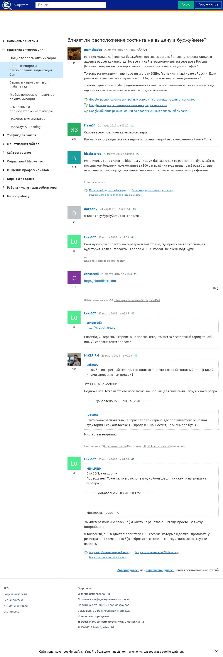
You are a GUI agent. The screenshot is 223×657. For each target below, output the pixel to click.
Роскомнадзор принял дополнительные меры (115, 194)
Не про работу (15, 196)
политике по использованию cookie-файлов (151, 651)
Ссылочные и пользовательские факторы (31, 108)
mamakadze (93, 49)
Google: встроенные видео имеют (108, 557)
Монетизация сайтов (20, 143)
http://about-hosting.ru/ (156, 446)
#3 (134, 209)
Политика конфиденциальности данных (105, 599)
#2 (137, 154)
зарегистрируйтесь (160, 570)
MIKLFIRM (91, 355)
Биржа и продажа (17, 178)
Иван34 (89, 125)
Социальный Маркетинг (22, 161)
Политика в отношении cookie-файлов (103, 605)
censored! (91, 273)
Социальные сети (15, 594)
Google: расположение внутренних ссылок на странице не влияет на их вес (142, 99)
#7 (135, 355)
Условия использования (94, 594)
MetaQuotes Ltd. (104, 627)
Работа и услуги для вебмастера (29, 187)
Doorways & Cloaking (25, 127)
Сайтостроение (16, 152)
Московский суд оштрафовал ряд (108, 190)
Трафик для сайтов (18, 135)
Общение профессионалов (25, 169)
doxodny (90, 208)
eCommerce (11, 611)
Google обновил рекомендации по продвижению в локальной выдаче (138, 111)
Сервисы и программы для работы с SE (30, 84)
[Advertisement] (111, 22)
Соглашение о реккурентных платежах (104, 611)
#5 (135, 274)
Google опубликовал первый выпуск (110, 552)
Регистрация (208, 4)
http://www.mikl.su (115, 446)
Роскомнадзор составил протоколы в (153, 190)
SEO (5, 588)
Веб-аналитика (13, 600)
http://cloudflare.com (100, 280)
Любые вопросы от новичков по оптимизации (32, 96)
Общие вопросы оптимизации (33, 58)
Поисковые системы (19, 40)
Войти (186, 4)
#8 (132, 459)
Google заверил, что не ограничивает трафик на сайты (128, 105)
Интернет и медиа (15, 606)
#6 (132, 313)
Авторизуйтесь (128, 570)
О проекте (84, 588)
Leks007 (90, 237)
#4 (132, 237)
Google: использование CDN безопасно (157, 552)
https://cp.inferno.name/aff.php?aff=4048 (137, 300)
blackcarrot (92, 153)
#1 (132, 125)
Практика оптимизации (22, 49)
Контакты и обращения (93, 616)
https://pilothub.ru (94, 182)
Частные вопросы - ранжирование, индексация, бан (31, 70)
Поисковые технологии (28, 119)
